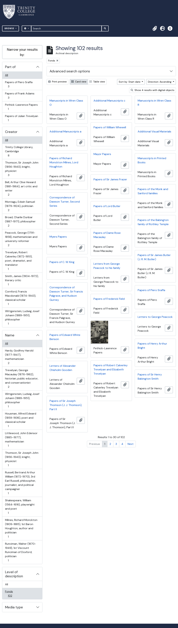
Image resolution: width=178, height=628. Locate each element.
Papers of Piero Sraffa (19, 84)
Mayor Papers (102, 154)
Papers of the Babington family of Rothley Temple (153, 222)
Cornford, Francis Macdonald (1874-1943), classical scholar (20, 297)
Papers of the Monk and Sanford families (153, 191)
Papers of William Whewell (110, 127)
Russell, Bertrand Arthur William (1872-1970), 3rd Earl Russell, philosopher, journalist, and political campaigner (20, 482)
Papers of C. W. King (62, 262)
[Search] (66, 28)
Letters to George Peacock (155, 317)
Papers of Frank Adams (19, 95)
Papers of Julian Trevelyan (21, 118)
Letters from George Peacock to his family (107, 266)
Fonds (12, 593)
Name (9, 335)
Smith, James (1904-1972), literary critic (22, 280)
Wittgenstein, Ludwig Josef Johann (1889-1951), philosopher (22, 317)
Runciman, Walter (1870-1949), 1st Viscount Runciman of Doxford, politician (20, 552)
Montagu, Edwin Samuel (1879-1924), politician (20, 206)
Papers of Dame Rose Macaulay (107, 235)
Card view (78, 81)
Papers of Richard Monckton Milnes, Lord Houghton (64, 162)
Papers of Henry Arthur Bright (152, 346)
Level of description (14, 574)
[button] (155, 28)
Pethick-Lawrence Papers (21, 107)
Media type (14, 607)
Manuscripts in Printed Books (152, 160)
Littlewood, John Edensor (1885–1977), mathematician (21, 439)
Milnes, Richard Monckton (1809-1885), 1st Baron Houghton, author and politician (21, 528)
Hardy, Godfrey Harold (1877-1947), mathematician (19, 356)
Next (131, 444)
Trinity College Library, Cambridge (19, 151)
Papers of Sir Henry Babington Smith (150, 376)
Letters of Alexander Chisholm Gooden (63, 368)
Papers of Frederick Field (109, 299)
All (6, 75)
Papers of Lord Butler (107, 206)
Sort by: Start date (130, 81)
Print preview (57, 81)
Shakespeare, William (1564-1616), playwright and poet (20, 506)
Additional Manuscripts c (109, 100)
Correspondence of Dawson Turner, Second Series (65, 202)
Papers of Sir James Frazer (110, 179)
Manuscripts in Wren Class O (66, 103)
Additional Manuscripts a (65, 131)
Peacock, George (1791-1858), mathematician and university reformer (21, 239)
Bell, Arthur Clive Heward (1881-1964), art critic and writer (21, 188)
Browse (10, 28)
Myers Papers (58, 236)
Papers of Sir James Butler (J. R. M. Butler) (154, 257)
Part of (10, 67)
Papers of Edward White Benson (65, 337)
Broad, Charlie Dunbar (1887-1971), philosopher (20, 221)
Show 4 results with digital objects (152, 90)
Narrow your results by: (22, 52)
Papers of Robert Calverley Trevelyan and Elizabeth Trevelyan (111, 369)
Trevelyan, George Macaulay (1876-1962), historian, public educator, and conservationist (21, 378)
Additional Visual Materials (154, 131)
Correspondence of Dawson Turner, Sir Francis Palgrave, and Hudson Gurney (66, 294)
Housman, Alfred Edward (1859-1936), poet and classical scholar (20, 419)
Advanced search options (70, 71)
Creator (11, 131)
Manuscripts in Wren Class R (154, 103)
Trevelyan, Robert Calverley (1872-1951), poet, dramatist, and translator (18, 260)
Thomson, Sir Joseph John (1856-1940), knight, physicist (21, 168)
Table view (97, 81)
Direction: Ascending (160, 81)
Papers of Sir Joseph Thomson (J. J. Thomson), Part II (66, 405)
